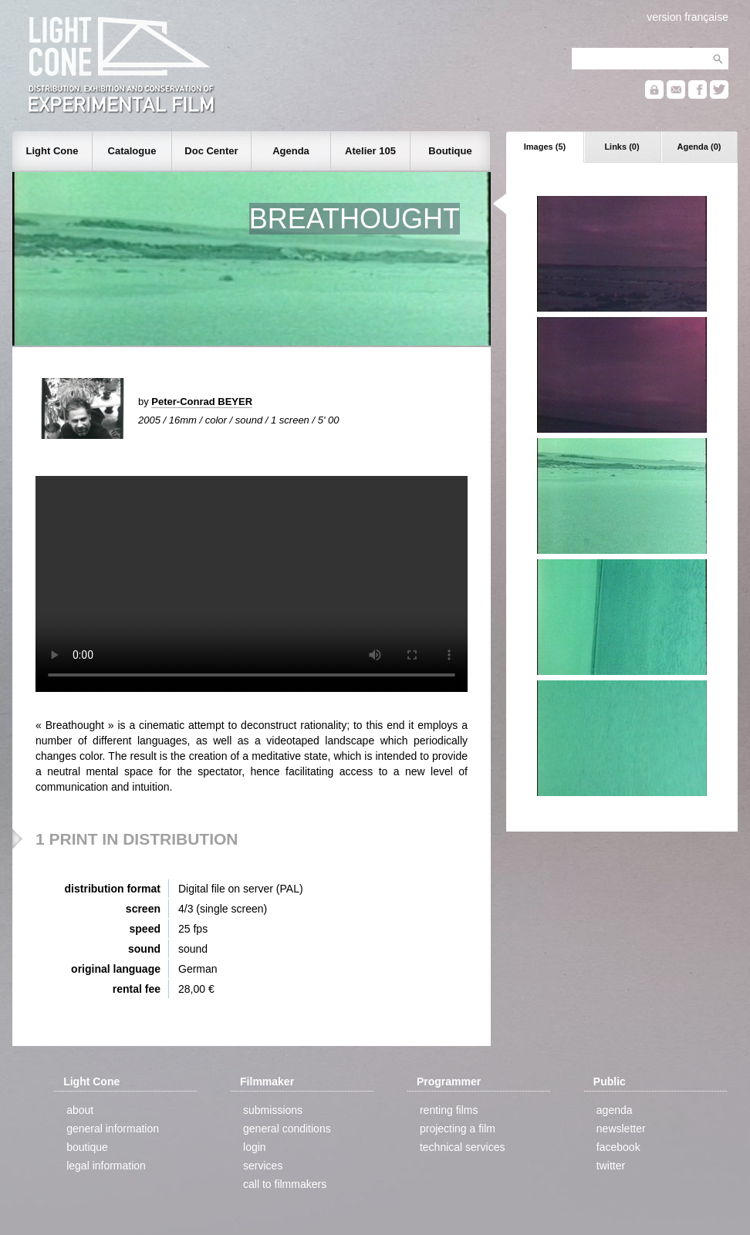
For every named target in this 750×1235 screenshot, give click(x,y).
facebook (618, 1147)
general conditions (287, 1128)
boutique (87, 1147)
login (254, 1147)
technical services (462, 1147)
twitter (610, 1165)
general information (112, 1128)
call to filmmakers (284, 1184)
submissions (272, 1110)
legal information (106, 1165)
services (262, 1165)
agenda (614, 1110)
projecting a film (457, 1128)
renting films (449, 1110)
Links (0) (621, 146)
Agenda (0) (699, 146)
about (79, 1110)
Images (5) (545, 146)
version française (687, 17)
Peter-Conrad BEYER (201, 401)
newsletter (621, 1128)
